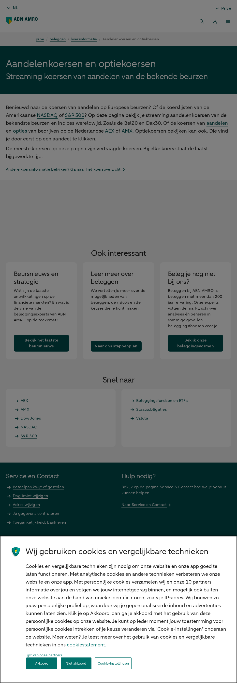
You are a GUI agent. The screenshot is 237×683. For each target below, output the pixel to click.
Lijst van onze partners (44, 655)
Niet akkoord (76, 663)
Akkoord (41, 663)
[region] (118, 609)
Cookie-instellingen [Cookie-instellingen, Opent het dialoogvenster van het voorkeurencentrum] (113, 663)
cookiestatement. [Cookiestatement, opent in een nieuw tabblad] (86, 645)
